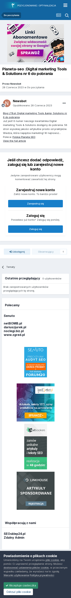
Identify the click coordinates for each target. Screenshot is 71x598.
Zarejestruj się (35, 203)
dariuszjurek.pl (15, 327)
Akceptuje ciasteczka (21, 585)
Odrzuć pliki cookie (18, 591)
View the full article (14, 140)
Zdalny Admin (14, 537)
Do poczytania (35, 87)
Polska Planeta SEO (23, 136)
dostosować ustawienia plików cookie (26, 567)
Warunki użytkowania (16, 575)
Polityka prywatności (42, 575)
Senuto (9, 316)
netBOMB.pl (13, 323)
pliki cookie (52, 559)
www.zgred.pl (14, 335)
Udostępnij (17, 251)
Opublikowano (32, 105)
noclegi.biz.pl (14, 331)
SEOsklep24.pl (14, 534)
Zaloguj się (35, 229)
